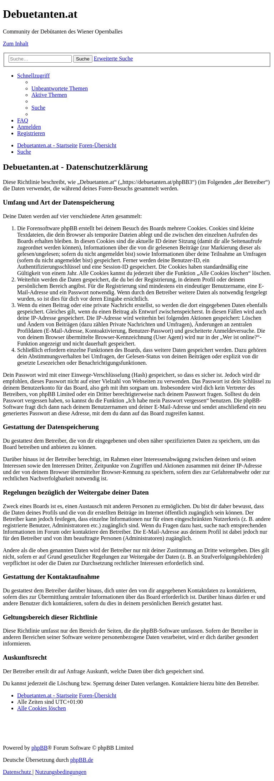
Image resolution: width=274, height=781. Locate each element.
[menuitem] (59, 88)
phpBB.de (81, 760)
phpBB (39, 748)
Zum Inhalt (16, 44)
